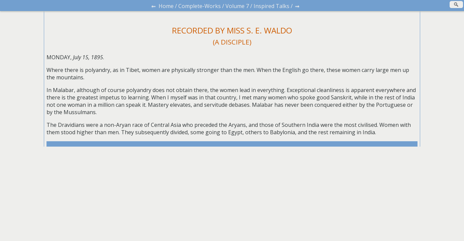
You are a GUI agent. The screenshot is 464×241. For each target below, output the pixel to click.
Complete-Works (199, 6)
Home (166, 6)
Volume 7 (237, 6)
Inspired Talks (271, 6)
